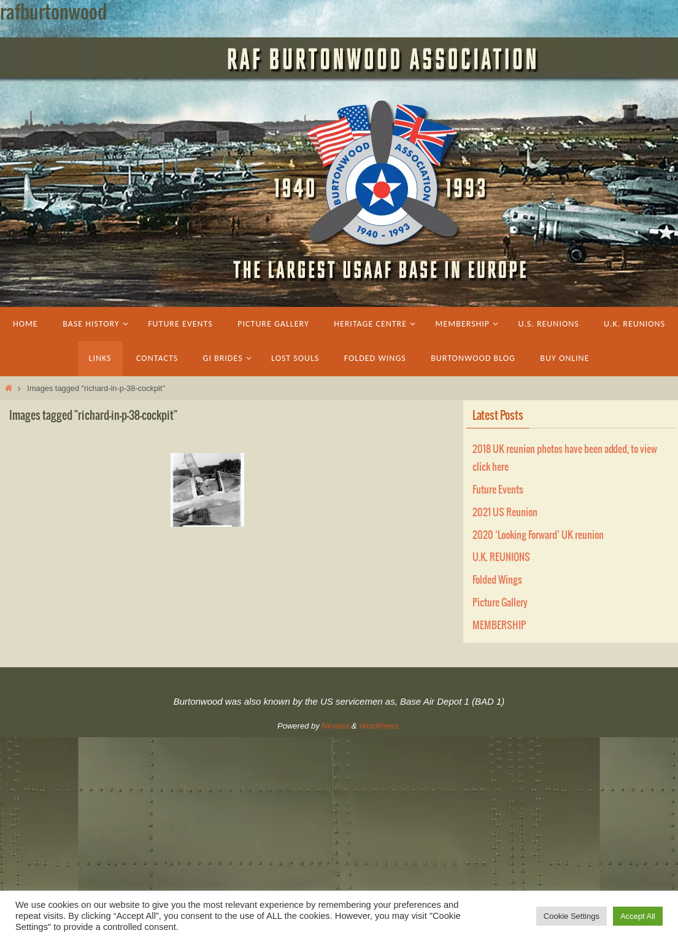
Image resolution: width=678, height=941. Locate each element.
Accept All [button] (637, 916)
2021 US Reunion (504, 512)
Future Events (497, 489)
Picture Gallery (500, 602)
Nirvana (335, 725)
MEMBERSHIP (499, 625)
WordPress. (380, 725)
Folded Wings (497, 580)
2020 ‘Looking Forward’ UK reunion (538, 535)
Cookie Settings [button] (571, 916)
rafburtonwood (53, 12)
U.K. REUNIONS (501, 557)
